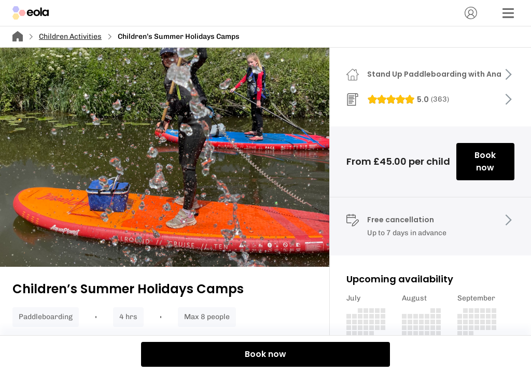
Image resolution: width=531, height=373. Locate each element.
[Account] (470, 13)
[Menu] (508, 13)
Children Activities (70, 36)
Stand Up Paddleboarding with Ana (434, 74)
